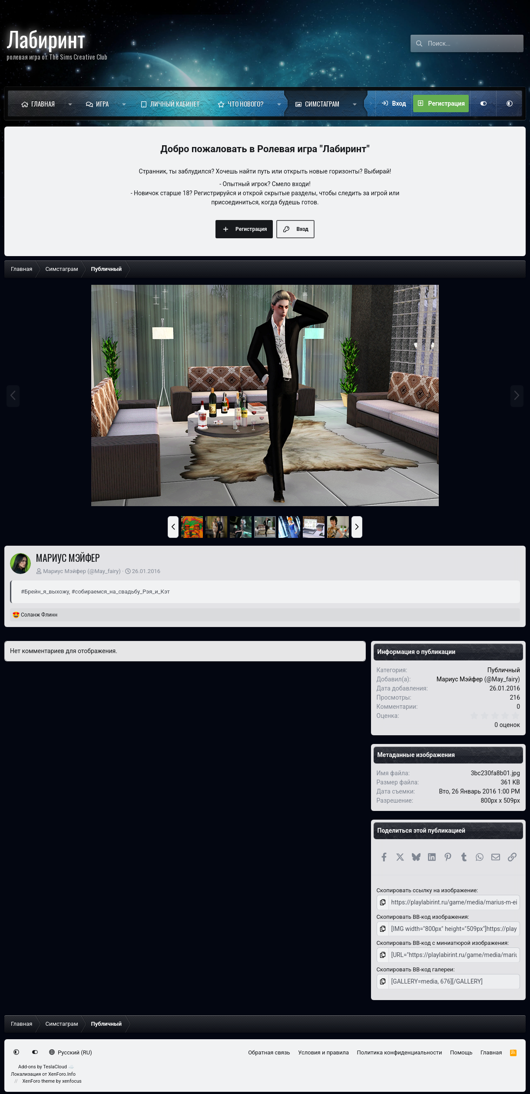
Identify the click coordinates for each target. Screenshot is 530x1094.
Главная (43, 103)
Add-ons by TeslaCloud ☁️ (46, 1065)
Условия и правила (323, 1050)
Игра (102, 103)
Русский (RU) (70, 1050)
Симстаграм (322, 103)
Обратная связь (269, 1050)
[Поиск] (475, 43)
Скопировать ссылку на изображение (427, 890)
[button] (70, 103)
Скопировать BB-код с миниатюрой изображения (442, 942)
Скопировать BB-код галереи (415, 967)
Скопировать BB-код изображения (422, 916)
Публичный (503, 670)
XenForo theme (39, 1079)
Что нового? (246, 103)
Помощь (461, 1050)
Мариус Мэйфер (64, 571)
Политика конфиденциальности (399, 1050)
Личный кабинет (175, 103)
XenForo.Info (62, 1072)
